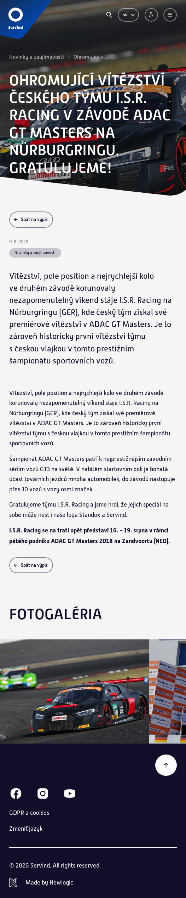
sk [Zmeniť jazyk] (129, 15)
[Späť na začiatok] (166, 765)
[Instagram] (43, 793)
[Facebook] (16, 793)
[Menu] (170, 15)
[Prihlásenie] (151, 15)
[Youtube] (69, 793)
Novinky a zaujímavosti (36, 57)
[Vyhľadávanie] (109, 14)
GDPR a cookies (29, 812)
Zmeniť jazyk (25, 828)
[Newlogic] (92, 882)
